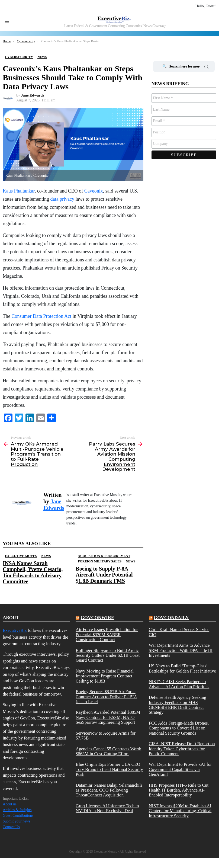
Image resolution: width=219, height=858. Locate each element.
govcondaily (171, 617)
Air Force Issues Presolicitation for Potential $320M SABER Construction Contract (107, 634)
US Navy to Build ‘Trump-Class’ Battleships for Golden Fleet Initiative (182, 668)
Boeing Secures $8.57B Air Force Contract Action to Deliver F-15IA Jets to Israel (106, 696)
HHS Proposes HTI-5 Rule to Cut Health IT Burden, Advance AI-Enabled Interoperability (178, 790)
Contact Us (11, 827)
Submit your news (16, 821)
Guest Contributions (18, 816)
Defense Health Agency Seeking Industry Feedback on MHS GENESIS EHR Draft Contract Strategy (177, 705)
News (46, 556)
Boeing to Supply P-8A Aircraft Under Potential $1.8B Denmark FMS (104, 575)
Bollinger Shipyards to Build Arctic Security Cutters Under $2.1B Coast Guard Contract (108, 655)
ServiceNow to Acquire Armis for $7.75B (106, 736)
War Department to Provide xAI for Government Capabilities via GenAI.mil (180, 769)
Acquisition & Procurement (104, 556)
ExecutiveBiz (15, 630)
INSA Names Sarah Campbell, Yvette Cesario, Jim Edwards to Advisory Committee (33, 572)
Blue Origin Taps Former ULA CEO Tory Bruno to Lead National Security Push (109, 769)
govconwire (97, 617)
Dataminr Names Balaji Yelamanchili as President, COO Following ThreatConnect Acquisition (109, 790)
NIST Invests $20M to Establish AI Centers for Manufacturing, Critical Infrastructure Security (180, 810)
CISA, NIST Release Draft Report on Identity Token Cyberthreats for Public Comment (182, 748)
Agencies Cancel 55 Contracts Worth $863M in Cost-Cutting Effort (108, 751)
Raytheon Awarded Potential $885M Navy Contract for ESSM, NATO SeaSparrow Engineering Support (108, 717)
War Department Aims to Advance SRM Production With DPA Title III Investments (180, 650)
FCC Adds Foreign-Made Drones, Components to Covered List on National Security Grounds (179, 728)
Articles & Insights (17, 810)
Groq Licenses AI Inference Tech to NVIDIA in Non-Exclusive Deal (107, 808)
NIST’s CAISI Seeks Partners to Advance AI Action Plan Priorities (179, 684)
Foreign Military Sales (99, 561)
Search (206, 67)
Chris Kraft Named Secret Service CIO (179, 632)
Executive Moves (21, 556)
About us (10, 804)
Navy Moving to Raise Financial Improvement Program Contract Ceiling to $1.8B (105, 676)
